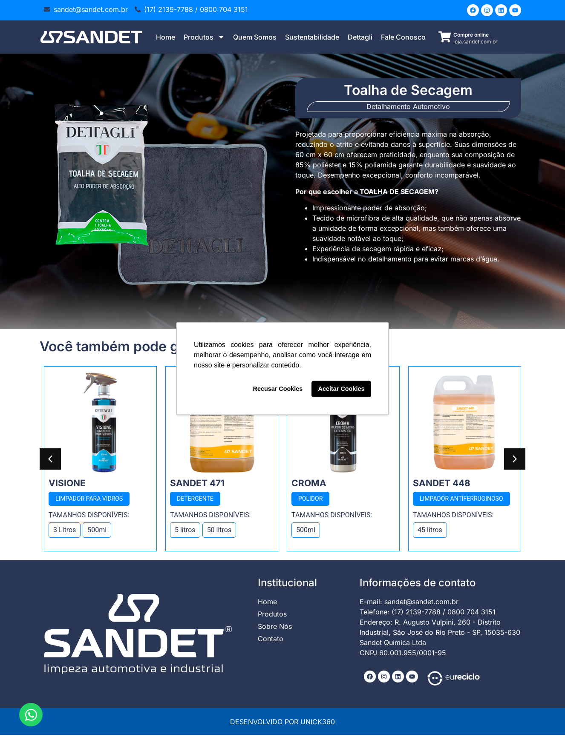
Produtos (204, 37)
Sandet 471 (197, 483)
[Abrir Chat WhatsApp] (31, 714)
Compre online (471, 35)
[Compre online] (444, 37)
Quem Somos (255, 37)
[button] (514, 459)
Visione (67, 483)
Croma (308, 483)
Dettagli (360, 37)
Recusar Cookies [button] (278, 389)
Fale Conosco (403, 37)
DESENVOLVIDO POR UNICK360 (282, 721)
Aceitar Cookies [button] (341, 389)
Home (165, 37)
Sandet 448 (441, 483)
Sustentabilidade (312, 37)
